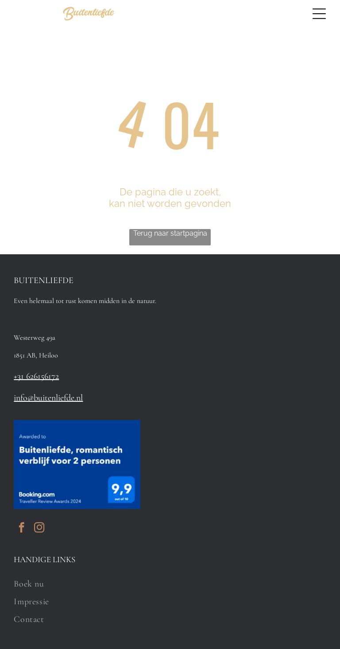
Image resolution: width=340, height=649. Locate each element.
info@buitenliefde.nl (48, 398)
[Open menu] (319, 13)
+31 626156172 (36, 376)
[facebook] (21, 528)
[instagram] (39, 528)
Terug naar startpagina (170, 233)
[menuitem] (170, 584)
